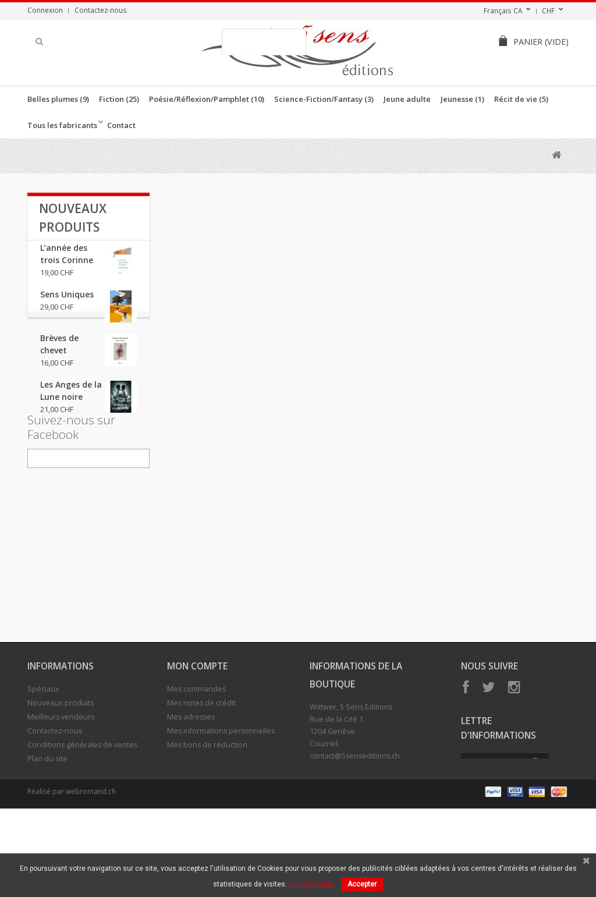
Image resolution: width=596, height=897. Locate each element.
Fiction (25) (119, 99)
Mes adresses (191, 785)
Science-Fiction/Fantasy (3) (324, 99)
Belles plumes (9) (58, 99)
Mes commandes (196, 757)
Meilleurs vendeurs (60, 785)
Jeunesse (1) (462, 99)
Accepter (362, 884)
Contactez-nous (100, 10)
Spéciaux (43, 757)
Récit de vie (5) (521, 99)
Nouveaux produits (60, 771)
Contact (121, 125)
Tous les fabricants (62, 125)
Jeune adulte (407, 99)
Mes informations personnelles (221, 799)
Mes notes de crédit (201, 771)
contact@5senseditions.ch (355, 824)
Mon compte (197, 734)
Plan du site (47, 827)
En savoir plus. (312, 884)
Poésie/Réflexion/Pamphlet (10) (206, 99)
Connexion (45, 10)
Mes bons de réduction (207, 813)
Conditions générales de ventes (82, 813)
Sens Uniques (67, 303)
